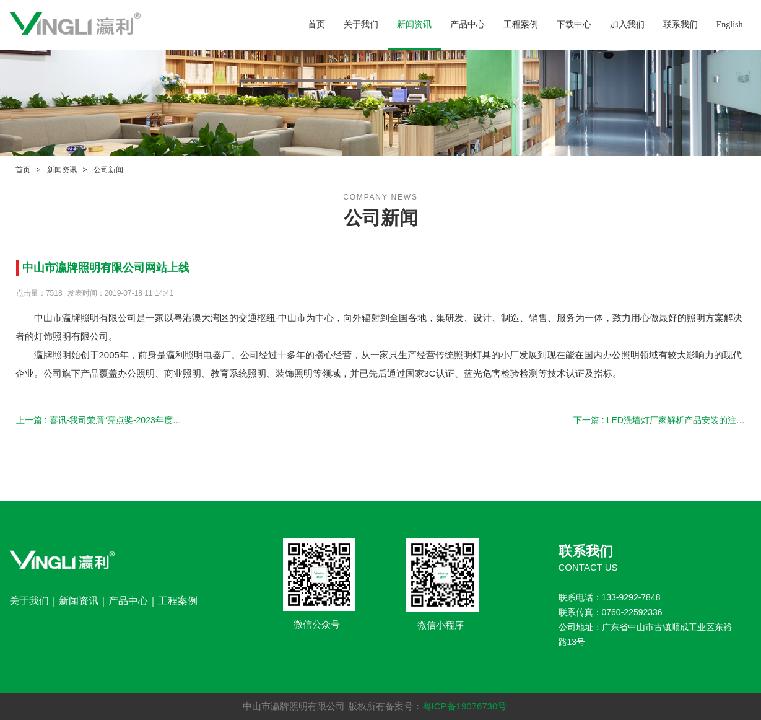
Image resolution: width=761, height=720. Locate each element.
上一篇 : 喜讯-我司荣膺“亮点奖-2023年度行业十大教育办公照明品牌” (102, 420)
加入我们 (627, 24)
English (729, 24)
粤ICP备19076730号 (464, 706)
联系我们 (680, 24)
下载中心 (574, 24)
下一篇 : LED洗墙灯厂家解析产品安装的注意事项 (659, 420)
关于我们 (361, 24)
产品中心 (467, 24)
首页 (316, 24)
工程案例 (520, 24)
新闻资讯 (414, 24)
